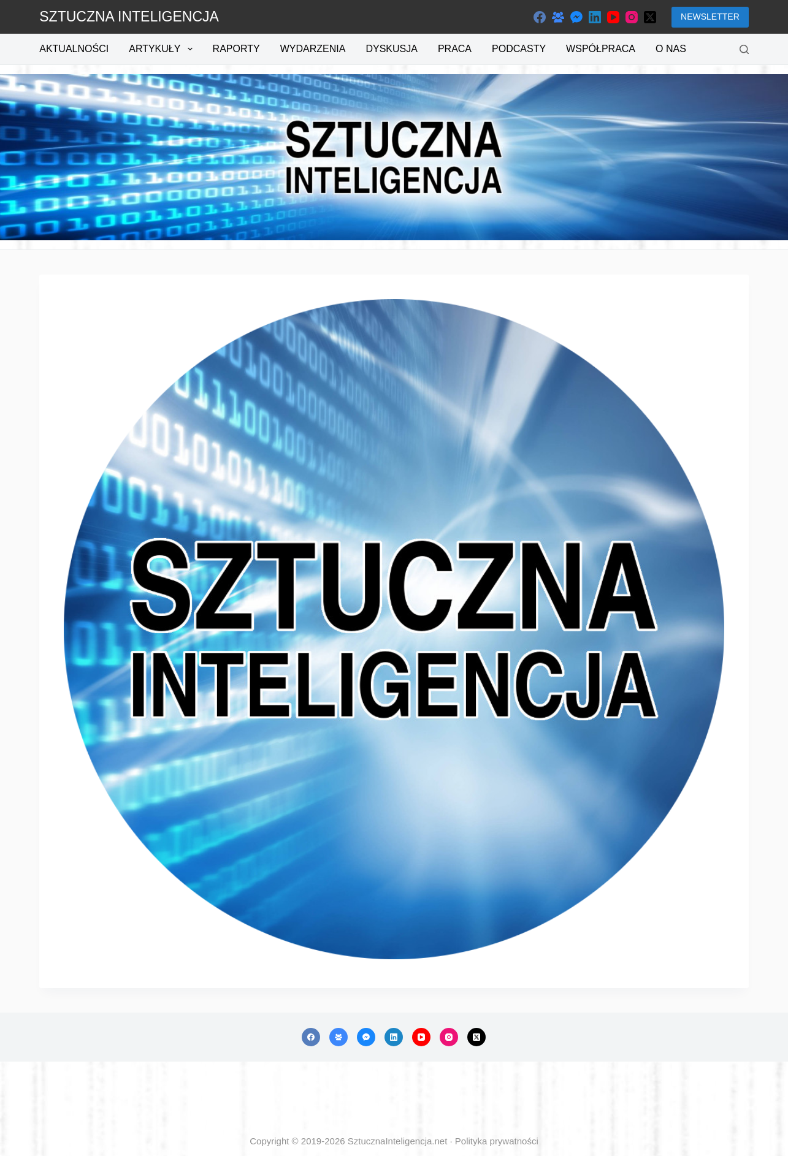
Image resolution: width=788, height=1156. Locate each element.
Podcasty (519, 49)
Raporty (236, 49)
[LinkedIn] (595, 17)
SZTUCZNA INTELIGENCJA (129, 17)
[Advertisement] (394, 1098)
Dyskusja (391, 49)
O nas (671, 49)
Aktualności (74, 49)
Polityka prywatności (496, 1141)
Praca (455, 49)
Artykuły (163, 49)
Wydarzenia (313, 49)
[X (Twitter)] (650, 17)
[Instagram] (631, 17)
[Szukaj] (744, 49)
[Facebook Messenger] (576, 17)
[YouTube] (613, 17)
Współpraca (600, 49)
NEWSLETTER (710, 16)
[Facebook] (540, 17)
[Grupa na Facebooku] (558, 17)
